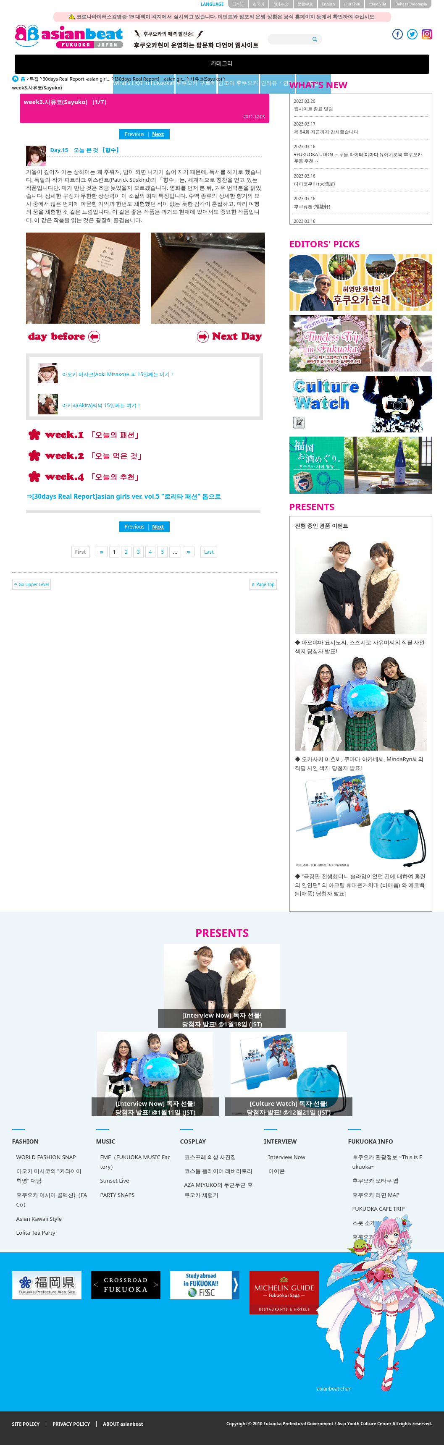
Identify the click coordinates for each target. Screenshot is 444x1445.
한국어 (258, 4)
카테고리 (74, 64)
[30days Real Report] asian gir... (150, 79)
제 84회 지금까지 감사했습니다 (326, 131)
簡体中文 (281, 4)
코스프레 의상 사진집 (210, 1157)
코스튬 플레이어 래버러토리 (218, 1171)
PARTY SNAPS (117, 1195)
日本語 (238, 4)
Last (209, 551)
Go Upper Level (34, 584)
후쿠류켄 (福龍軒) (312, 206)
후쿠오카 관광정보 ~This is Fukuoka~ (387, 1161)
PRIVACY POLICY (71, 1424)
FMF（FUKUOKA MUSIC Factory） (135, 1161)
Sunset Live (114, 1180)
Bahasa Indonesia (411, 4)
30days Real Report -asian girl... (77, 79)
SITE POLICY (26, 1424)
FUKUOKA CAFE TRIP (378, 1208)
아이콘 (276, 1171)
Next (158, 134)
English (328, 4)
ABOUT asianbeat (123, 1424)
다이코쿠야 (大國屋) (314, 184)
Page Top (265, 584)
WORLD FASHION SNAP (46, 1157)
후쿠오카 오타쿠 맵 (375, 1180)
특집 (370, 64)
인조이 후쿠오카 (265, 64)
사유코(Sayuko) (206, 79)
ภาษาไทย (352, 4)
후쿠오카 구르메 (212, 64)
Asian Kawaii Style (39, 1218)
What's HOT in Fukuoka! (144, 64)
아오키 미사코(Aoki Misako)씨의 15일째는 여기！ (118, 374)
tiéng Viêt (377, 4)
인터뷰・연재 (318, 64)
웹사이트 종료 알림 (314, 108)
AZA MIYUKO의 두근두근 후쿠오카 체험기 (218, 1189)
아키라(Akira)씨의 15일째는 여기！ (102, 405)
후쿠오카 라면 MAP (376, 1195)
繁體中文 (305, 4)
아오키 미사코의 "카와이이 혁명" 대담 (48, 1175)
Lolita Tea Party (35, 1232)
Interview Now (286, 1157)
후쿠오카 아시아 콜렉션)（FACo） (51, 1199)
